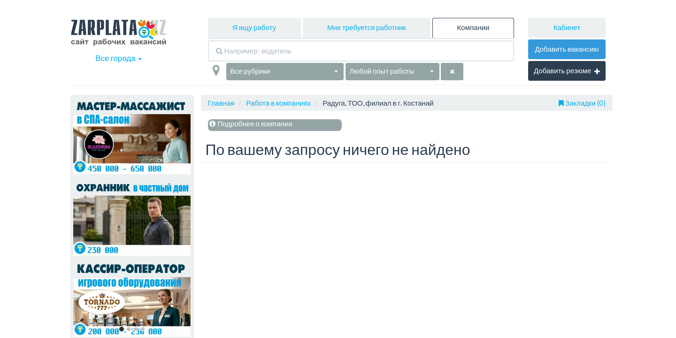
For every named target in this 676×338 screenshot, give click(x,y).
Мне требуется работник (366, 27)
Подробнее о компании (250, 123)
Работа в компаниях (278, 103)
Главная (221, 103)
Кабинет (566, 27)
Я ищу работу (254, 27)
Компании (473, 27)
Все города (118, 58)
